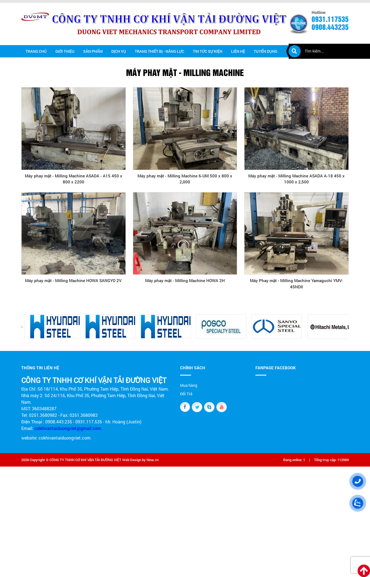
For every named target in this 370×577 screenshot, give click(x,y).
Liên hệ (238, 51)
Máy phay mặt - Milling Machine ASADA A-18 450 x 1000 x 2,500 (296, 179)
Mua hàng (188, 385)
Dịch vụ (118, 51)
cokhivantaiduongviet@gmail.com (67, 428)
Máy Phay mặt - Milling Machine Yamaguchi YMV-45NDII (296, 283)
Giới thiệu (64, 51)
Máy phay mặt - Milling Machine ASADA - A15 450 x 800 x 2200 (73, 179)
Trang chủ (36, 51)
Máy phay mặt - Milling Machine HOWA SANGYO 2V (73, 280)
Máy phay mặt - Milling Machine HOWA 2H (185, 280)
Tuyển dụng (265, 51)
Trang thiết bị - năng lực (159, 51)
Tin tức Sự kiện (207, 51)
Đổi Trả (186, 393)
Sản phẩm (93, 51)
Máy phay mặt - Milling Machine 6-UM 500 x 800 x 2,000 (185, 179)
